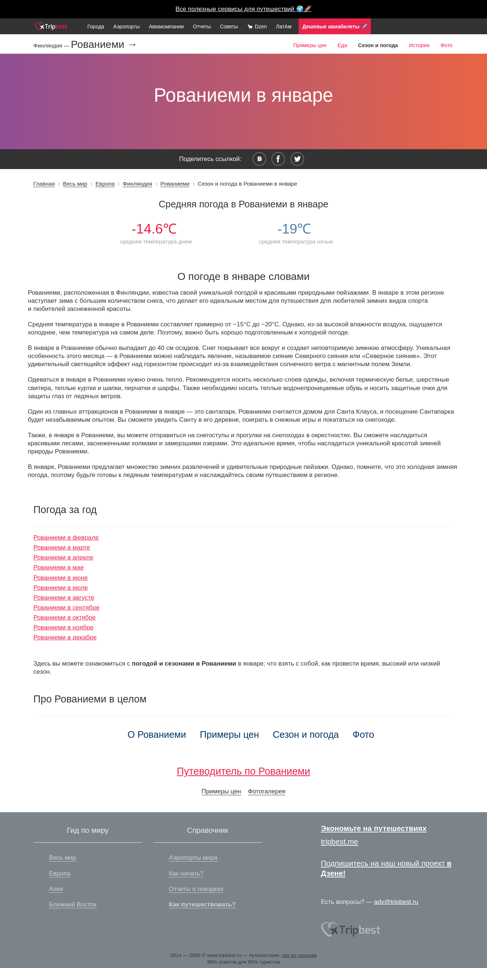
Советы (229, 26)
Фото (447, 45)
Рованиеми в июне (61, 577)
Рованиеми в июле (61, 587)
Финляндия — (52, 45)
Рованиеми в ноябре (64, 627)
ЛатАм (283, 26)
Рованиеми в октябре (65, 617)
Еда (342, 45)
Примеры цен (309, 45)
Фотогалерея (267, 791)
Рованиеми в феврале (66, 537)
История (419, 45)
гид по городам (299, 955)
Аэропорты (126, 26)
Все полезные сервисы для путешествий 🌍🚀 (243, 9)
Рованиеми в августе (64, 597)
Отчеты (202, 26)
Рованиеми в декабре (65, 637)
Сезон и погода (306, 734)
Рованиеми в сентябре (67, 607)
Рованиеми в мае (59, 567)
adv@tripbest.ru (396, 901)
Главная (44, 183)
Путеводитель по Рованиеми (243, 771)
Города (95, 26)
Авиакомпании (166, 26)
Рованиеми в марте (62, 547)
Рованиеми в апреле (64, 557)
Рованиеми (174, 183)
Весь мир (75, 183)
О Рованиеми (157, 734)
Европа (105, 183)
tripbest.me (339, 842)
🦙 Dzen (257, 26)
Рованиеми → (104, 44)
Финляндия (137, 183)
